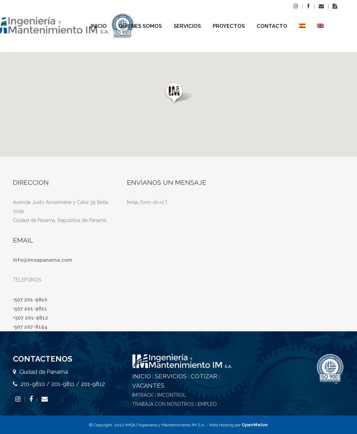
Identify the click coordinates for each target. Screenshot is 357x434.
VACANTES (148, 385)
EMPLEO (207, 404)
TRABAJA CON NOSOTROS (163, 404)
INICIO (141, 376)
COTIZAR (204, 376)
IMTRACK (142, 395)
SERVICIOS (171, 376)
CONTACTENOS (43, 358)
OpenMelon (255, 425)
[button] (178, 93)
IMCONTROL (171, 395)
